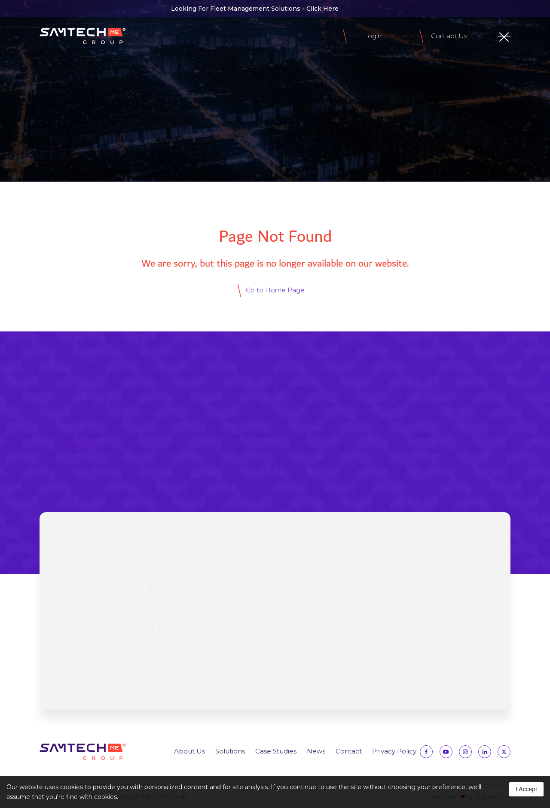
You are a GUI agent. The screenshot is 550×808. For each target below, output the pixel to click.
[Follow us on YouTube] (446, 753)
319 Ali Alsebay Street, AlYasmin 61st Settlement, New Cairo (219, 468)
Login (373, 36)
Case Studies (275, 751)
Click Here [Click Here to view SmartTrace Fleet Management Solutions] (322, 8)
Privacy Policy (394, 751)
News (316, 751)
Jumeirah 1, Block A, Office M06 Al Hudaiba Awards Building (337, 402)
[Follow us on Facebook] (45, 8)
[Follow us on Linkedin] (95, 8)
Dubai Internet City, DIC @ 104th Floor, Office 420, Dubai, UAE (219, 412)
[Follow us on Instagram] (78, 8)
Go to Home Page (275, 290)
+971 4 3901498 (434, 473)
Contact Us (449, 36)
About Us (189, 751)
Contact (349, 751)
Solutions (230, 751)
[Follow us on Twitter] (112, 8)
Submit (403, 654)
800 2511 (423, 442)
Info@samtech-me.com (448, 411)
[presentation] (315, 654)
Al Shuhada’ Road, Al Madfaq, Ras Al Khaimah (329, 468)
